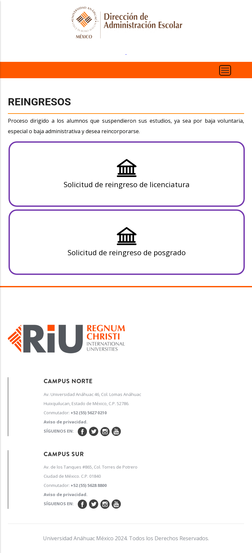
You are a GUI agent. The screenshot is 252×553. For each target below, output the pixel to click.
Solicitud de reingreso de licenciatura (127, 174)
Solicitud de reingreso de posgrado (127, 242)
